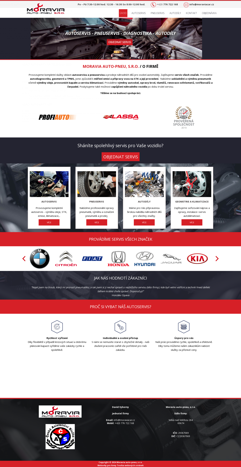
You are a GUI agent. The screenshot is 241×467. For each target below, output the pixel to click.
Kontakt (191, 13)
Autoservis (139, 13)
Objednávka (209, 13)
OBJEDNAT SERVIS (120, 157)
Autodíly (175, 13)
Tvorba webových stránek (130, 465)
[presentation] (24, 259)
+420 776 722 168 (124, 423)
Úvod (123, 13)
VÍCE (49, 222)
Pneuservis (158, 13)
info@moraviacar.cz (124, 420)
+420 (167, 4)
